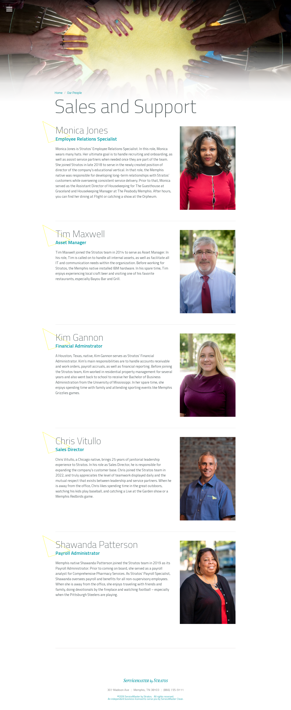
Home (59, 92)
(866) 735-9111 (174, 690)
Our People (74, 92)
